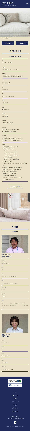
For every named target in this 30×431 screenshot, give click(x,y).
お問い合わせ (15, 411)
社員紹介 (22, 43)
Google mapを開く (15, 187)
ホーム (15, 392)
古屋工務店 (16, 417)
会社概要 (8, 43)
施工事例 (15, 405)
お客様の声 (15, 408)
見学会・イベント (15, 402)
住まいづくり (15, 395)
